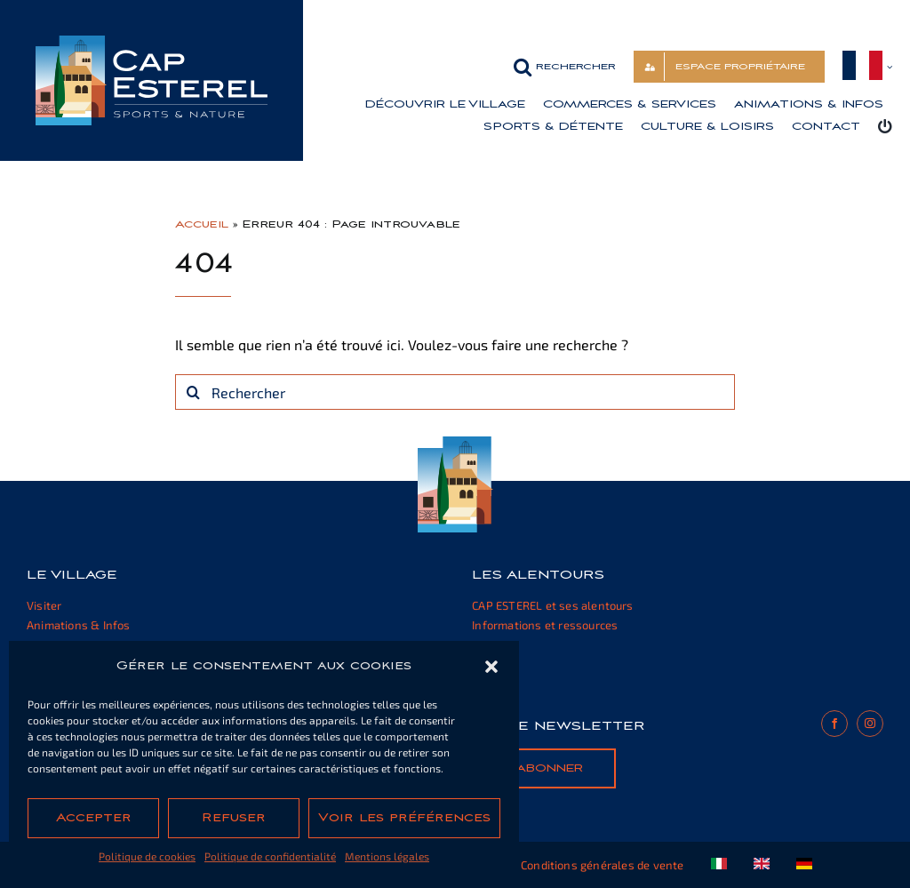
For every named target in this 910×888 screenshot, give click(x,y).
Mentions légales (387, 856)
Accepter (94, 818)
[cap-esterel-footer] (455, 443)
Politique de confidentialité (270, 856)
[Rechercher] (455, 392)
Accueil (201, 224)
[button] (491, 667)
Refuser (234, 818)
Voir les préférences (404, 818)
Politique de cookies (147, 856)
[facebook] (834, 723)
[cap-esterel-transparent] (151, 42)
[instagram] (870, 723)
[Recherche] (193, 392)
